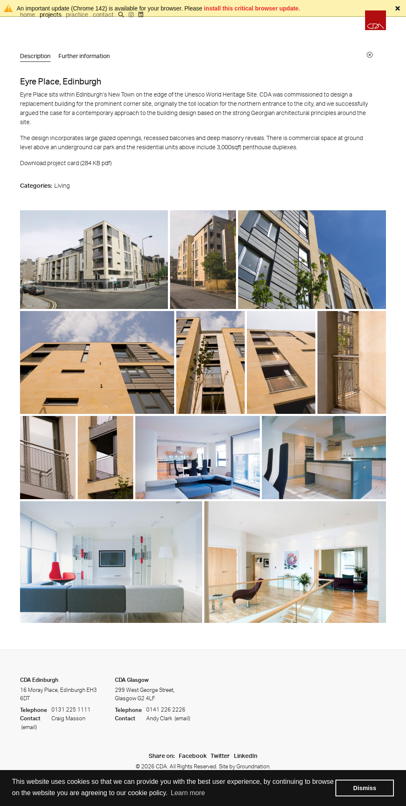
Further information (84, 55)
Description (35, 55)
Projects (50, 14)
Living (62, 185)
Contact (103, 14)
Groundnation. (253, 766)
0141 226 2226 (165, 710)
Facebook (193, 755)
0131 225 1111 (71, 710)
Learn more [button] (188, 792)
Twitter (220, 755)
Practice (77, 14)
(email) (28, 727)
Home (27, 14)
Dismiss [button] (364, 788)
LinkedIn (245, 755)
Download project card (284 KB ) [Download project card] (66, 162)
